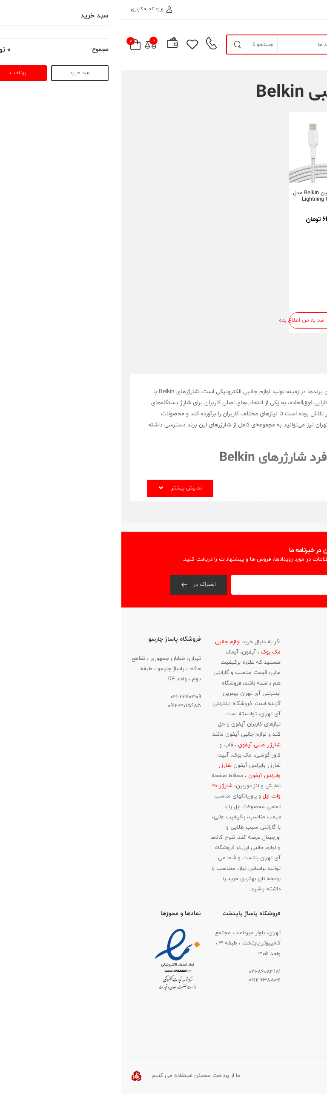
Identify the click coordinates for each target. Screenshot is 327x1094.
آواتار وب (269, 1076)
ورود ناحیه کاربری (30, 9)
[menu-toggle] (307, 44)
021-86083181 (296, 720)
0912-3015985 (63, 706)
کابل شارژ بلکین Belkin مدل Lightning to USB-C (203, 196)
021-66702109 (64, 697)
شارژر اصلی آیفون (137, 745)
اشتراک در (82, 584)
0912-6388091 (143, 980)
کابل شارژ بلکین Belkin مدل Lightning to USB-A (283, 196)
